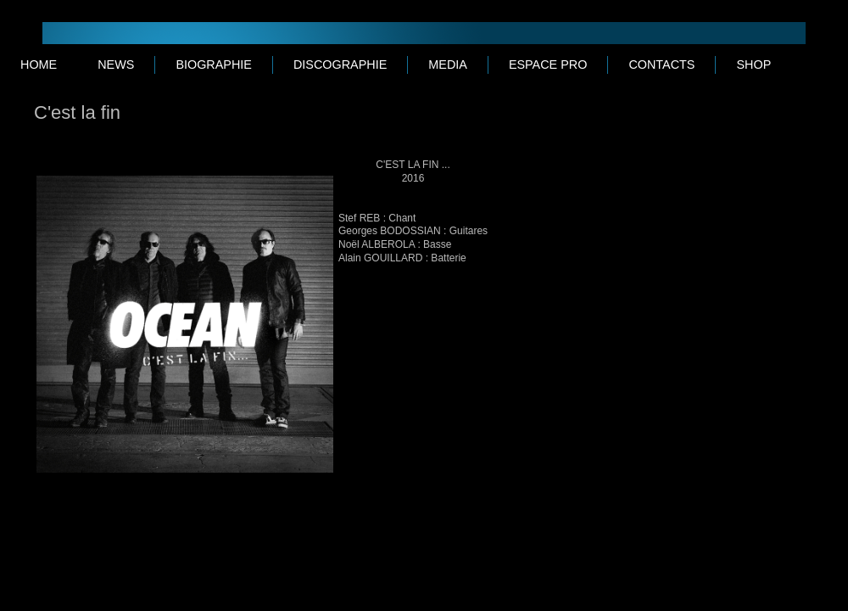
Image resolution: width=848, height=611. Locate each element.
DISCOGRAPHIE (340, 64)
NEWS (116, 64)
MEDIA (447, 64)
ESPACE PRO (548, 64)
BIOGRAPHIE (214, 64)
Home (38, 64)
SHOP (753, 64)
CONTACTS (661, 64)
